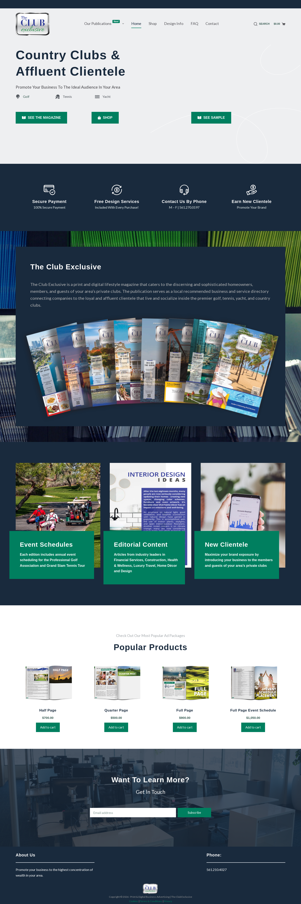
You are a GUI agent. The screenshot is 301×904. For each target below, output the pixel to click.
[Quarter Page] (116, 683)
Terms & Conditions (151, 901)
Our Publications (105, 23)
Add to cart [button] (48, 727)
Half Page (47, 710)
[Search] (262, 24)
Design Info (173, 23)
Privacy (168, 901)
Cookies (133, 901)
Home (136, 23)
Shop (153, 23)
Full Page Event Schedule (253, 710)
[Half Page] (48, 683)
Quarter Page (116, 710)
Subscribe (194, 812)
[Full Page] (185, 683)
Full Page (184, 710)
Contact (212, 23)
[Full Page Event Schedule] (253, 683)
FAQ (194, 23)
